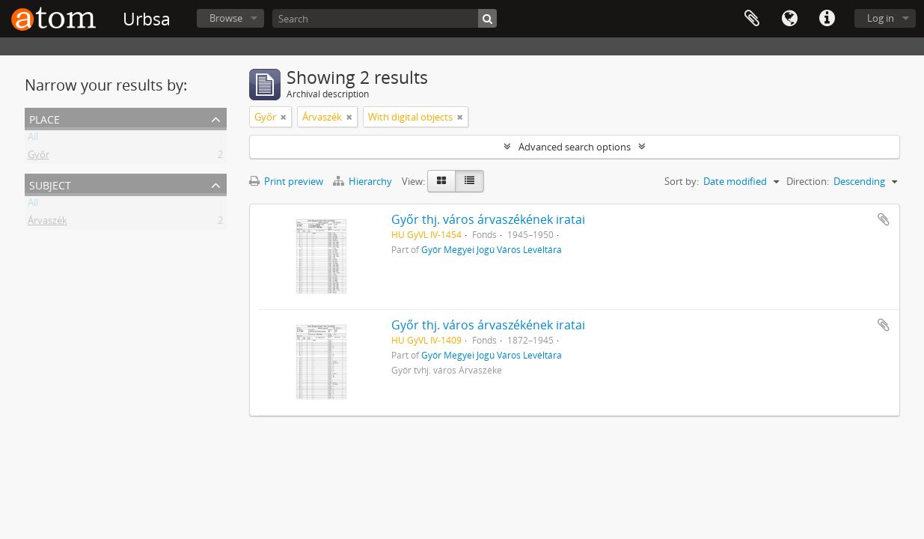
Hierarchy (363, 181)
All (33, 139)
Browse (225, 18)
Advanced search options (574, 146)
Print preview (286, 181)
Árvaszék (47, 223)
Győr (38, 157)
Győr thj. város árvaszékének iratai (488, 219)
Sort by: (681, 181)
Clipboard (752, 18)
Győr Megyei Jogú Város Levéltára (491, 249)
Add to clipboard (883, 219)
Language (789, 18)
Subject (50, 184)
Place (44, 118)
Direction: (807, 181)
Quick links (826, 18)
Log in (880, 18)
